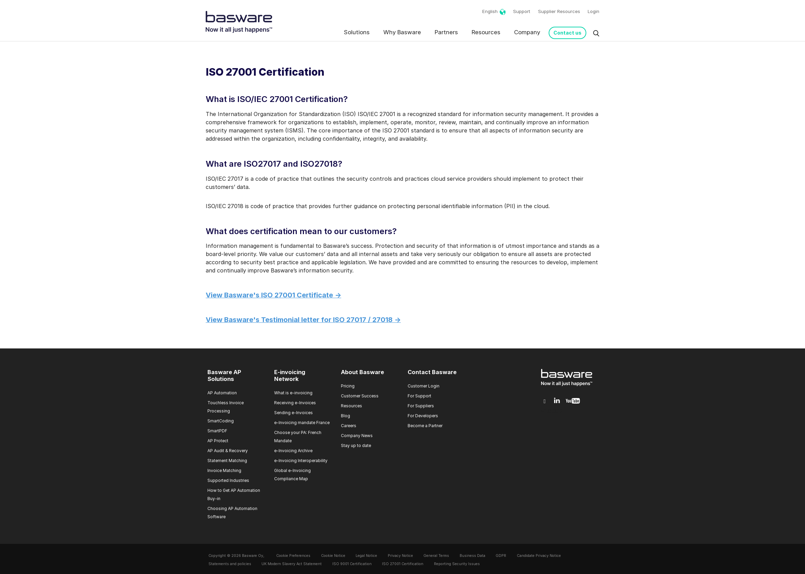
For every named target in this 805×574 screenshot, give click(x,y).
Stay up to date (356, 445)
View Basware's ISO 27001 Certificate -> (273, 295)
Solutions (357, 32)
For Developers (423, 415)
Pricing (348, 385)
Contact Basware (432, 372)
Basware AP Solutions (224, 375)
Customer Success (360, 395)
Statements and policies (229, 564)
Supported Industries (228, 480)
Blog (345, 415)
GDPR (501, 555)
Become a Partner (425, 425)
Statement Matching (227, 460)
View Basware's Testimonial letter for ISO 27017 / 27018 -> (303, 320)
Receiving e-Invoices (295, 402)
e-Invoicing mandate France (302, 422)
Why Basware (402, 32)
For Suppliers (421, 405)
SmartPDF (217, 430)
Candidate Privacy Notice (539, 555)
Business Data (472, 555)
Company (527, 32)
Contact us (567, 33)
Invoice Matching (224, 470)
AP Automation (222, 392)
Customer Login (423, 385)
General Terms (436, 555)
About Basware (362, 372)
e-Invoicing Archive (293, 450)
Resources (486, 32)
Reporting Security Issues (457, 564)
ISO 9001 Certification (352, 564)
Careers (348, 425)
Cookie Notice (333, 555)
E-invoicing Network (289, 375)
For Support (419, 395)
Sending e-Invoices (293, 412)
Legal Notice (366, 555)
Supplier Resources (559, 11)
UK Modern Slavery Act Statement (291, 564)
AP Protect (217, 440)
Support (521, 11)
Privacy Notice (400, 555)
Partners (446, 32)
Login (593, 11)
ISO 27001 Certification (402, 564)
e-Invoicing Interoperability (301, 460)
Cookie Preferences (293, 555)
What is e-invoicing (293, 392)
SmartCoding (220, 420)
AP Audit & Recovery (227, 450)
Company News (357, 435)
